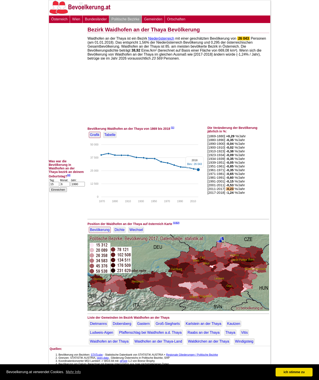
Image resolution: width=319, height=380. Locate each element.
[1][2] (176, 222)
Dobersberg (122, 324)
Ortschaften (176, 19)
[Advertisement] (66, 91)
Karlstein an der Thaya (203, 324)
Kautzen (233, 324)
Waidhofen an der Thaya (109, 341)
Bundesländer (96, 19)
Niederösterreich (161, 38)
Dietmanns (98, 324)
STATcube (97, 354)
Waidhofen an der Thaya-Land (158, 341)
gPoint (123, 361)
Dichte (119, 230)
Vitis (244, 332)
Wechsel (136, 230)
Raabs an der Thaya (203, 332)
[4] (68, 175)
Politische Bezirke (125, 19)
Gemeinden (153, 19)
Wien (76, 19)
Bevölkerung (100, 230)
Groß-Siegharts (168, 324)
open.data (103, 357)
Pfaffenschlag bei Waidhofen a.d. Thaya (150, 332)
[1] (172, 127)
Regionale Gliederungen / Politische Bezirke (192, 354)
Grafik (94, 135)
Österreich (59, 19)
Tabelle (110, 135)
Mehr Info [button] (73, 372)
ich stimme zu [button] (294, 372)
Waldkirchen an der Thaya (208, 341)
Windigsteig (244, 341)
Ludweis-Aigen (101, 332)
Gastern (143, 324)
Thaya (230, 332)
